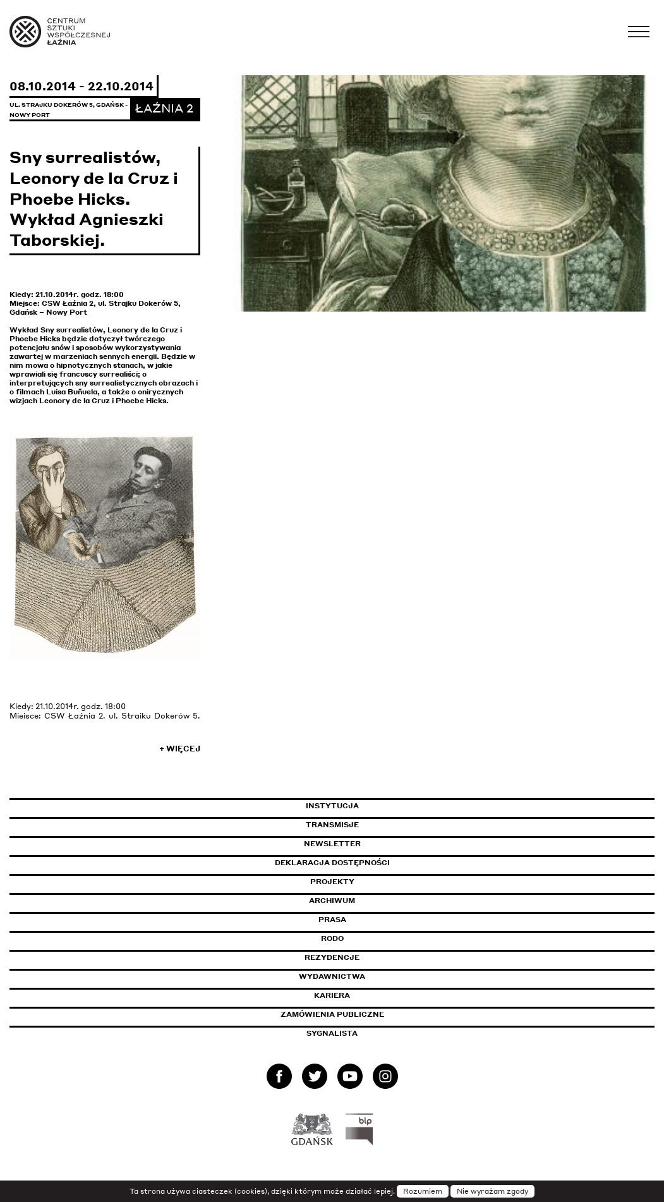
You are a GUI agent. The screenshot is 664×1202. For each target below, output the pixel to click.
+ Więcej (179, 748)
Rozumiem (422, 1191)
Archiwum (332, 900)
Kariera (332, 995)
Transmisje (386, 824)
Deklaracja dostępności (332, 862)
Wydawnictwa (332, 976)
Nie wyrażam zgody (492, 1191)
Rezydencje (332, 957)
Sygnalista (332, 1033)
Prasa (332, 919)
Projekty (332, 881)
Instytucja (332, 805)
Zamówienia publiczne (361, 1014)
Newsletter (332, 843)
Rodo (332, 938)
